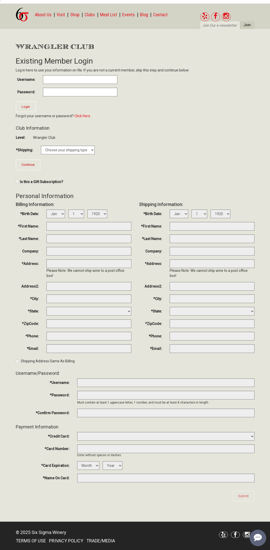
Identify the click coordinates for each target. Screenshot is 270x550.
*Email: (33, 349)
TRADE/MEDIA (100, 540)
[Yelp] (204, 16)
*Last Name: (29, 239)
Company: (30, 251)
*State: (33, 311)
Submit (243, 496)
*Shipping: (24, 150)
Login (26, 107)
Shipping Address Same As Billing (45, 361)
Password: (26, 92)
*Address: (30, 264)
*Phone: (32, 336)
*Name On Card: (56, 478)
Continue (28, 165)
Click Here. (82, 116)
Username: (26, 80)
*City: (34, 299)
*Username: (60, 383)
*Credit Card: (59, 436)
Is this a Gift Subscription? (41, 182)
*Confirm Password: (53, 413)
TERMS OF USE (31, 540)
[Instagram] (226, 16)
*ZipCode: (30, 324)
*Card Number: (57, 449)
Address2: (30, 286)
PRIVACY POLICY (66, 540)
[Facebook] (215, 16)
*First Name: (28, 226)
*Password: (60, 395)
